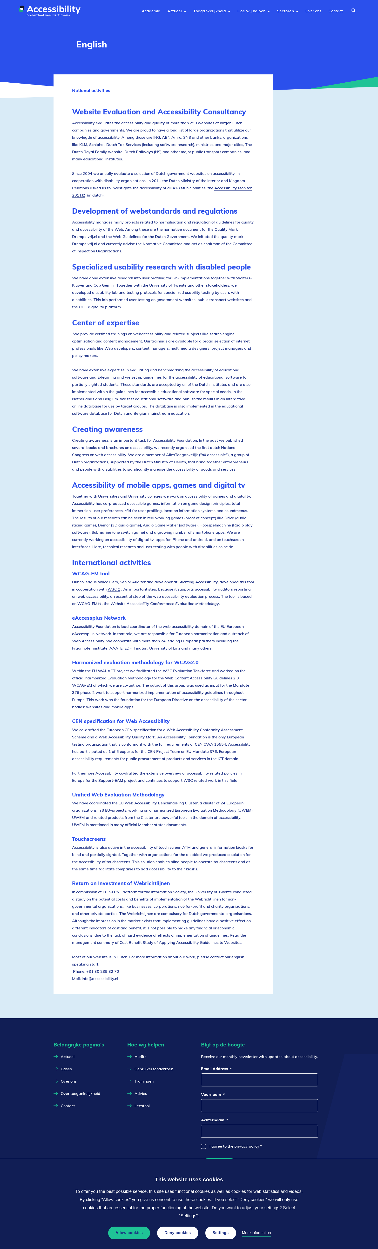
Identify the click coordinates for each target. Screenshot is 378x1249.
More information (256, 1233)
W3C (114, 589)
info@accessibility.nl (100, 978)
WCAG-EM (89, 603)
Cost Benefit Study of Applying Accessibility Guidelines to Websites (180, 942)
